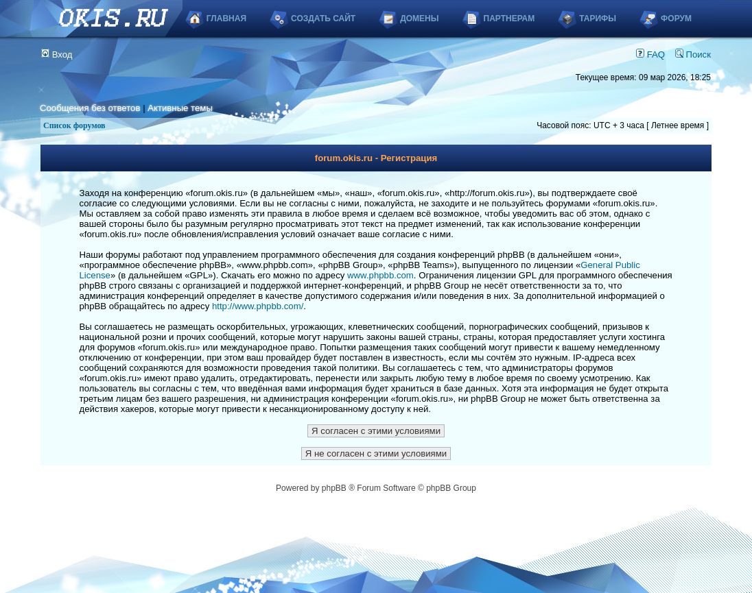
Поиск (693, 54)
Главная (226, 18)
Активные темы (180, 108)
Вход (57, 54)
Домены (419, 18)
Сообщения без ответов (90, 108)
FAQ (650, 54)
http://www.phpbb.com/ (257, 306)
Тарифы (597, 18)
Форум (676, 18)
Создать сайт (323, 18)
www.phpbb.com (380, 275)
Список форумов (74, 125)
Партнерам (509, 18)
